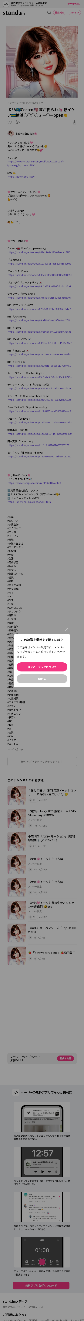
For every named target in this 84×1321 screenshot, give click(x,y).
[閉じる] (66, 629)
